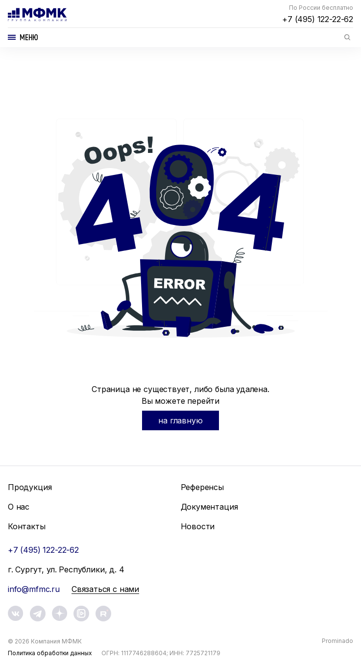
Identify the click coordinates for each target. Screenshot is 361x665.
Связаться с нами (105, 589)
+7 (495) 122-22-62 (317, 19)
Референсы (202, 487)
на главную (180, 420)
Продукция (29, 487)
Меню (29, 37)
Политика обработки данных (50, 653)
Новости (198, 526)
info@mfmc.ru (34, 589)
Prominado (337, 640)
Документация (209, 507)
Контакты (27, 526)
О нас (18, 507)
